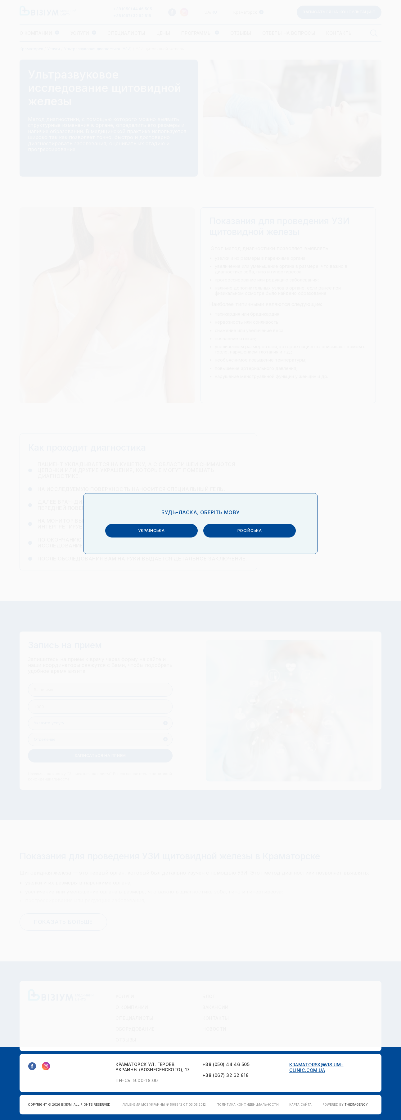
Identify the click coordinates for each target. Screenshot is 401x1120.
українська (155, 555)
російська (246, 555)
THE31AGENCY (356, 1104)
